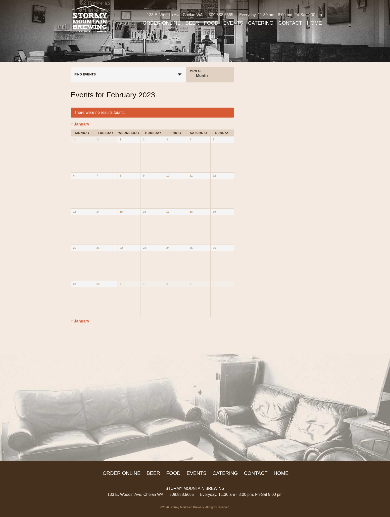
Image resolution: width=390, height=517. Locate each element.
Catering (260, 23)
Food (211, 23)
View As (195, 71)
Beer (192, 23)
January (80, 124)
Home (314, 23)
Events (233, 23)
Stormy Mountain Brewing (90, 19)
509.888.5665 (221, 15)
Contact (290, 23)
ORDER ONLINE (162, 23)
